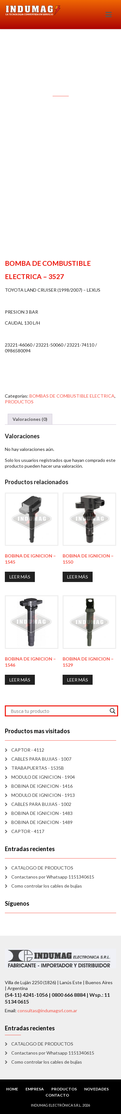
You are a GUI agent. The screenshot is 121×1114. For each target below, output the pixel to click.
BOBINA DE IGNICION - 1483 (42, 813)
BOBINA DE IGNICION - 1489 (42, 822)
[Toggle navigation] (108, 14)
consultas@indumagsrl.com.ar (47, 1010)
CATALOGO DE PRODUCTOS (42, 867)
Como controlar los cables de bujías (46, 886)
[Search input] (58, 710)
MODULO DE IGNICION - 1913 (43, 795)
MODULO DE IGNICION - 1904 (43, 777)
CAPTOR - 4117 (27, 831)
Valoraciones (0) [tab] (30, 419)
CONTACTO (57, 1095)
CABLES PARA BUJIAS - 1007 (41, 759)
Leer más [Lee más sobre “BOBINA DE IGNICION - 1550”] (77, 576)
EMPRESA (34, 1089)
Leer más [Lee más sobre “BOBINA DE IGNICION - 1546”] (19, 679)
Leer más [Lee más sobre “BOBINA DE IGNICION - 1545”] (19, 576)
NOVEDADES (96, 1089)
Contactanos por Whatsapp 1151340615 (52, 877)
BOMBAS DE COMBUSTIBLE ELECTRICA (72, 396)
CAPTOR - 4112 (27, 750)
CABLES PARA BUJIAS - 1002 (41, 804)
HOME (12, 1089)
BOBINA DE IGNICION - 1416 (42, 786)
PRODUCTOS (19, 401)
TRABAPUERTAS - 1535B (37, 768)
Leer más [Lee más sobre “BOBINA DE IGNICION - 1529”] (77, 679)
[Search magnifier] (112, 710)
